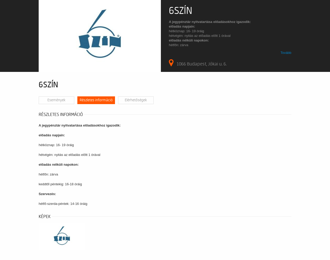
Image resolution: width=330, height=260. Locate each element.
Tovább (285, 53)
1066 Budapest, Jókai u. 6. (198, 62)
